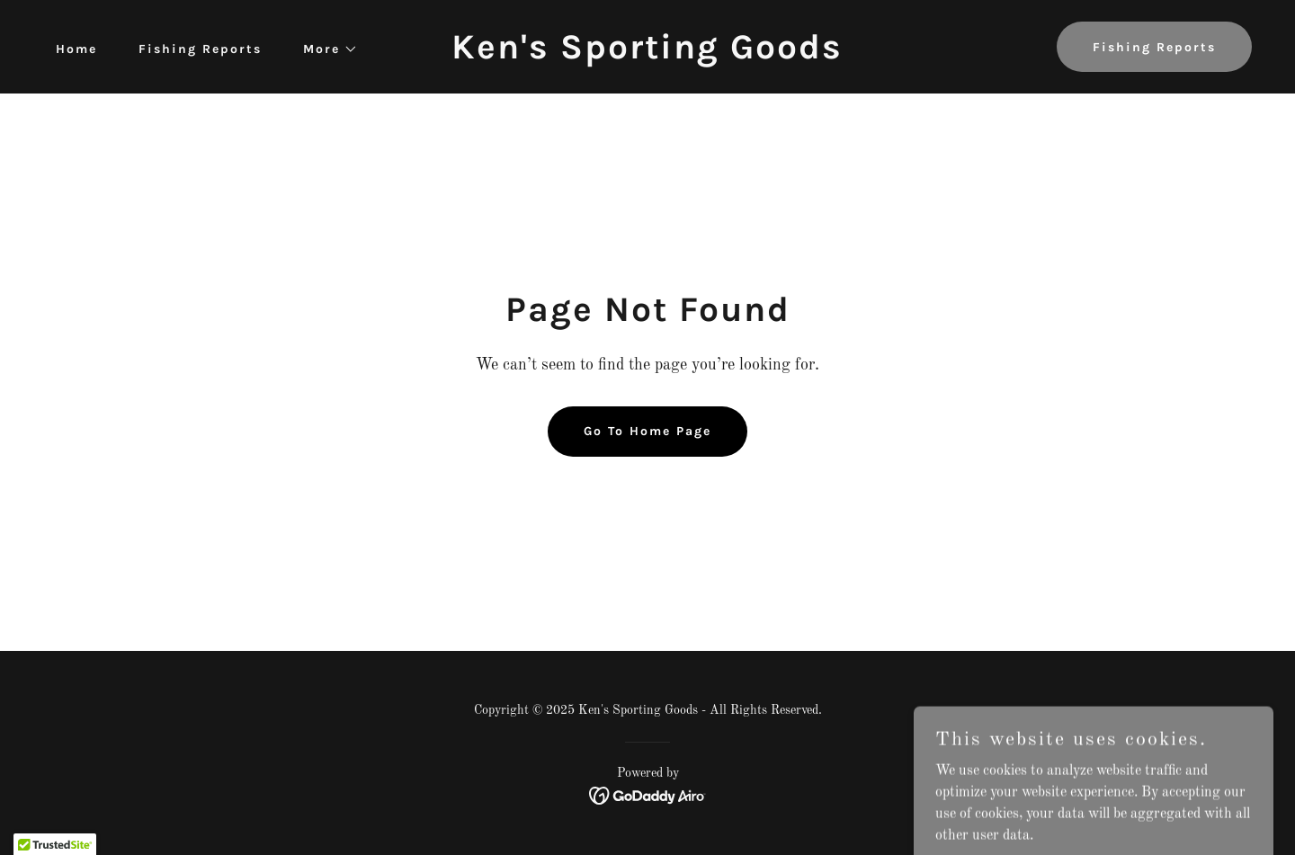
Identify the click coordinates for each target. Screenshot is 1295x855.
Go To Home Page (647, 431)
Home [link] (76, 49)
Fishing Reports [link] (200, 49)
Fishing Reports (1154, 47)
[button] (324, 49)
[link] (647, 55)
